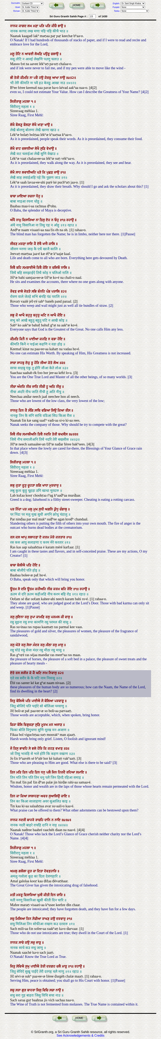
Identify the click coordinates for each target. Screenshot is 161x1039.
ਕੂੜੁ (25, 485)
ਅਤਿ (52, 386)
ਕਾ (18, 796)
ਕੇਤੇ (50, 362)
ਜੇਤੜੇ (28, 291)
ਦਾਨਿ (47, 820)
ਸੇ (19, 589)
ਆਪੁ (24, 537)
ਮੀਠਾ (49, 645)
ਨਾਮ (45, 673)
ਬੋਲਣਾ (27, 124)
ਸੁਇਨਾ (20, 617)
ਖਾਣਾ (41, 124)
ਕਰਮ (46, 537)
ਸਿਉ (54, 410)
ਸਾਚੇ (22, 942)
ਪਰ (12, 509)
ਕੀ (63, 617)
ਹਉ (41, 77)
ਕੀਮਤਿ (25, 77)
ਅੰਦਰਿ (21, 386)
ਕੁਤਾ (19, 485)
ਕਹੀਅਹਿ (41, 589)
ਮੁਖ (36, 509)
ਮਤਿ (19, 772)
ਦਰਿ (24, 589)
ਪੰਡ (48, 291)
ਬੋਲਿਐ (20, 701)
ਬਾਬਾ (13, 196)
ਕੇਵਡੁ (48, 77)
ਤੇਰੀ (17, 77)
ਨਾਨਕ (14, 26)
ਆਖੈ (22, 315)
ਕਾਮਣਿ (40, 617)
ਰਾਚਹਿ (39, 820)
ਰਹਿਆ (71, 772)
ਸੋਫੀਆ (37, 918)
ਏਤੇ (12, 673)
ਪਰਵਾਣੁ (59, 701)
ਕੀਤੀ (47, 895)
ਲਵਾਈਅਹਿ (29, 172)
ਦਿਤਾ (40, 871)
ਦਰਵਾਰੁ (61, 918)
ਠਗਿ (39, 485)
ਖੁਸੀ (40, 895)
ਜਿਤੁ (13, 701)
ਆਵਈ (30, 54)
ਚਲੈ (59, 966)
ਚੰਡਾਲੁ (64, 509)
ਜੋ (11, 748)
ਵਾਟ (19, 148)
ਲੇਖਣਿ (39, 54)
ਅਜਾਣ (58, 724)
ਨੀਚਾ (13, 386)
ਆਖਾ (56, 77)
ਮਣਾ (36, 26)
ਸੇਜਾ (30, 645)
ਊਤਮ (14, 589)
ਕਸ (18, 537)
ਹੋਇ (60, 339)
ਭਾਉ (61, 26)
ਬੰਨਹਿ (42, 291)
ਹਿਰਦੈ (62, 772)
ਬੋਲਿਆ (49, 701)
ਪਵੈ (36, 77)
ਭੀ (12, 77)
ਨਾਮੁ (19, 220)
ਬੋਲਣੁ (19, 124)
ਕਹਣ (51, 748)
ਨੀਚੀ (42, 386)
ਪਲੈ (49, 772)
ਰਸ (12, 537)
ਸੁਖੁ (28, 966)
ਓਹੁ (57, 220)
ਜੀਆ (44, 362)
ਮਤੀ (13, 895)
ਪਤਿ (29, 565)
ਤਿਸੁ (43, 220)
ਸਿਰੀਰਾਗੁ (16, 101)
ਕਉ (53, 918)
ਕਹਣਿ (44, 339)
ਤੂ (32, 362)
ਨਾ (32, 77)
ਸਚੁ (12, 918)
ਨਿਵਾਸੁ (53, 673)
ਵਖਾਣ (59, 748)
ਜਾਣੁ (39, 942)
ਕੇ (31, 673)
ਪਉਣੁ (47, 54)
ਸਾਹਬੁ (21, 362)
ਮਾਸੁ (61, 645)
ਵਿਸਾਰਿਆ (29, 220)
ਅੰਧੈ (13, 220)
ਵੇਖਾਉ (50, 148)
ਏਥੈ (39, 243)
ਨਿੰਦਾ (18, 509)
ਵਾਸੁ (68, 617)
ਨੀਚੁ (59, 386)
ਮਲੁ (30, 509)
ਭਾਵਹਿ (24, 748)
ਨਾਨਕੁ (14, 410)
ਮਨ (51, 724)
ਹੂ (47, 386)
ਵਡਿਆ (46, 410)
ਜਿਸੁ (39, 990)
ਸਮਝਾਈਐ (29, 267)
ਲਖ (30, 26)
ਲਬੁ (13, 485)
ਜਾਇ (30, 243)
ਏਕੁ (28, 362)
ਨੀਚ (29, 386)
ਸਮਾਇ (80, 772)
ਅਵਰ (44, 796)
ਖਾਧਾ (45, 485)
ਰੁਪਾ (33, 617)
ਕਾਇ (64, 796)
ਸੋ (42, 701)
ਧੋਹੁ (38, 196)
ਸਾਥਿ (38, 410)
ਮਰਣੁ (20, 895)
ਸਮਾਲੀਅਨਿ (30, 434)
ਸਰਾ (18, 990)
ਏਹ (48, 220)
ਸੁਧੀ (42, 509)
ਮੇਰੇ (53, 537)
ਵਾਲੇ (21, 291)
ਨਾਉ (63, 77)
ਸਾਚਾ (13, 362)
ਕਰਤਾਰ (61, 537)
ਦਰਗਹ (51, 966)
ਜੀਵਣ (14, 243)
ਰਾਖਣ (46, 918)
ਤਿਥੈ (40, 267)
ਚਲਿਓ (56, 267)
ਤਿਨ (22, 410)
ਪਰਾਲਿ (56, 291)
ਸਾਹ (19, 172)
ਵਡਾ (54, 339)
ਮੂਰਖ (45, 724)
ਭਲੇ (34, 748)
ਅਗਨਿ (49, 509)
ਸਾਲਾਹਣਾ (34, 796)
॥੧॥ (63, 220)
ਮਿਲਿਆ (20, 918)
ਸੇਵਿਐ (20, 966)
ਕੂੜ (30, 871)
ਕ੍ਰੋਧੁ (57, 509)
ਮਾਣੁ (65, 966)
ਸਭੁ (12, 315)
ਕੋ (17, 315)
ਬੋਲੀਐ (21, 565)
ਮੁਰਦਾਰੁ (54, 485)
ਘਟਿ (44, 315)
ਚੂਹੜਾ (32, 485)
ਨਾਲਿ (64, 267)
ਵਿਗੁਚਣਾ (29, 724)
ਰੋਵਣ (14, 291)
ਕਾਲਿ (52, 243)
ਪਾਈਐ (36, 701)
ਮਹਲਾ (26, 101)
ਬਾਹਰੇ (31, 820)
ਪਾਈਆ (34, 339)
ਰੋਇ (70, 589)
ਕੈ (35, 243)
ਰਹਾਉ (70, 220)
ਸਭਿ (35, 291)
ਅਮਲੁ (14, 871)
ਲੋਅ (56, 362)
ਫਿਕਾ (13, 724)
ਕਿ (44, 172)
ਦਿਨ (54, 895)
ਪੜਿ (42, 26)
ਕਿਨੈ (22, 339)
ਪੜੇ (39, 172)
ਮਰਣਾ (22, 243)
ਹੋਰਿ (37, 362)
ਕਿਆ (61, 410)
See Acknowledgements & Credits (80, 1035)
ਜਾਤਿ (35, 386)
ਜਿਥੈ (13, 267)
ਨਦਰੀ (23, 820)
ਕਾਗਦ (23, 26)
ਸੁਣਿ (43, 148)
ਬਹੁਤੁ (29, 315)
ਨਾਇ (58, 820)
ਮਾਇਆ (22, 196)
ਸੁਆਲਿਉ (55, 796)
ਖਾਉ (47, 124)
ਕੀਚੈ (54, 26)
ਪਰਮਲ (56, 617)
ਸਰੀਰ (25, 673)
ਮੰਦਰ (36, 645)
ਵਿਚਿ (45, 990)
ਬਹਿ (19, 267)
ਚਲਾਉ (55, 54)
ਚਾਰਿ (60, 895)
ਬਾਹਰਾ (31, 990)
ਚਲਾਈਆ (28, 148)
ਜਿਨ (55, 772)
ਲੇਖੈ (13, 124)
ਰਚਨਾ (32, 196)
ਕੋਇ (46, 267)
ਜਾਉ (57, 172)
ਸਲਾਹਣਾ (33, 537)
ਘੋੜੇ (18, 645)
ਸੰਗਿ (31, 410)
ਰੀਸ (68, 410)
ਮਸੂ (12, 54)
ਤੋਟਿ (18, 54)
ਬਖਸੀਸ (63, 434)
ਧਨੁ (43, 772)
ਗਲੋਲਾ (22, 871)
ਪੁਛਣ (50, 172)
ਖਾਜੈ (45, 243)
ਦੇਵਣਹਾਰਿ (51, 871)
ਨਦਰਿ (48, 434)
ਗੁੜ (24, 990)
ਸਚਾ (52, 990)
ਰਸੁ (12, 617)
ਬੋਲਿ (20, 724)
